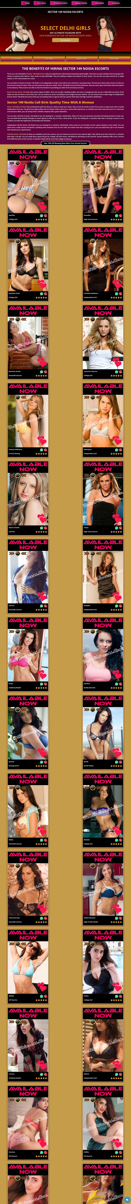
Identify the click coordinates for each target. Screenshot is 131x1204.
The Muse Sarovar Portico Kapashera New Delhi (95, 1193)
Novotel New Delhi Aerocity (20, 1093)
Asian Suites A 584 (80, 1098)
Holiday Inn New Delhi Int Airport (110, 1123)
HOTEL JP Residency (110, 1133)
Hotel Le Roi (50, 1138)
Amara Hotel (110, 1093)
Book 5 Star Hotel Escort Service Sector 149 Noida (65, 1017)
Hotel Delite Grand (68, 1128)
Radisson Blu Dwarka (20, 1158)
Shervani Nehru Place (50, 1168)
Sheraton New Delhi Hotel (20, 1168)
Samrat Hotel (20, 1163)
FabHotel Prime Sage (50, 1118)
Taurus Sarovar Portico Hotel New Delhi (95, 1173)
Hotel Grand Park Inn (80, 1133)
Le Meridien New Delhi (19, 1088)
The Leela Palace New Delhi (67, 1188)
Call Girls (37, 3)
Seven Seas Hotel (80, 1163)
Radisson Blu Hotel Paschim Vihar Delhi (30, 1153)
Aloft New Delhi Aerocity (80, 1093)
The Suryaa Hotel (110, 1198)
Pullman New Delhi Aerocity (95, 1148)
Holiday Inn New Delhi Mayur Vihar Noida (35, 1128)
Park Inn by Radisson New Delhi (50, 1093)
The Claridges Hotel (80, 1178)
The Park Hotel (80, 1198)
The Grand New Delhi (20, 1183)
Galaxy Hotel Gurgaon (110, 1118)
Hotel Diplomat (99, 1128)
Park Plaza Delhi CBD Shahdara (110, 1143)
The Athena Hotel (50, 1178)
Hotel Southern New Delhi (110, 1138)
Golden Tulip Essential (20, 1123)
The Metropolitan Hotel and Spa (59, 1193)
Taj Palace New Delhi (62, 1173)
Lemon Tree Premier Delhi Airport (50, 1088)
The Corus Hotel (110, 1178)
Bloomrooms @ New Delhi (110, 1098)
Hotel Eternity (20, 1133)
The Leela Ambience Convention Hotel (35, 1188)
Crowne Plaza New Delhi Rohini (30, 1113)
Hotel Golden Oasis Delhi (50, 1133)
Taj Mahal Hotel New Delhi (32, 1173)
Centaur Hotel (65, 1103)
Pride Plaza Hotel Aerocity (65, 1148)
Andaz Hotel (50, 1098)
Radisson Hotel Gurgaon (80, 1158)
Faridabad (98, 3)
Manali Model (79, 3)
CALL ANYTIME (65, 877)
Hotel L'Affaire (20, 1138)
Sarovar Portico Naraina (50, 1163)
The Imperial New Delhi (80, 1183)
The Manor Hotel (29, 1193)
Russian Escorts (57, 3)
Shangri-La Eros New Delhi (110, 1163)
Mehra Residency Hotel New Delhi (111, 1088)
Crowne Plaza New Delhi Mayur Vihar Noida (67, 1108)
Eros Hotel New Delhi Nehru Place (100, 1113)
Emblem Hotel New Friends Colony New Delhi (64, 1113)
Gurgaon (115, 3)
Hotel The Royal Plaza (80, 1143)
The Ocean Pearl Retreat (50, 1198)
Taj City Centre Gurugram (110, 1168)
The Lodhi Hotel (97, 1188)
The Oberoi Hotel (20, 1198)
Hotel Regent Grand (80, 1138)
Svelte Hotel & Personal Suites (80, 1168)
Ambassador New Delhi (20, 1098)
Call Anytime (65, 40)
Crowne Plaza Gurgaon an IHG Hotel (31, 1108)
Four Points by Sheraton (80, 1118)
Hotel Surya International (20, 1143)
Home (22, 3)
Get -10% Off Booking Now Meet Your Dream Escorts (65, 143)
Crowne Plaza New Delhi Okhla (101, 1108)
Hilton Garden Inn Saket (80, 1123)
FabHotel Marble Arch (20, 1118)
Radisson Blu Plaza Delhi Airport (50, 1158)
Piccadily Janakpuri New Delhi (35, 1148)
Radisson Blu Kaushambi (63, 1153)
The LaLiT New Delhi (110, 1183)
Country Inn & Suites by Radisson (95, 1103)
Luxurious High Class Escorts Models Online (65, 899)
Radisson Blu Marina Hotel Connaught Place (98, 1153)
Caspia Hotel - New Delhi (35, 1103)
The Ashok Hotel (20, 1178)
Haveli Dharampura (49, 1123)
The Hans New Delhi (50, 1183)
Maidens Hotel (80, 1088)
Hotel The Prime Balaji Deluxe (50, 1143)
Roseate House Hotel (110, 1158)
